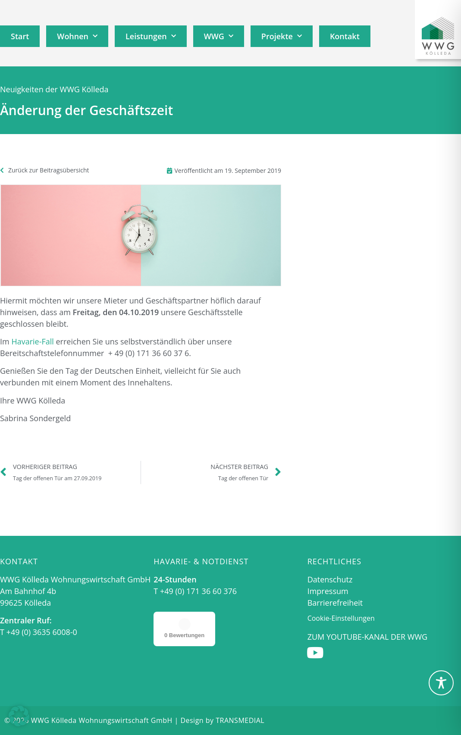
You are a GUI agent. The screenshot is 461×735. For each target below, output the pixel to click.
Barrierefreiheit (335, 602)
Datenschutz (330, 579)
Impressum (327, 591)
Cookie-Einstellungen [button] (341, 618)
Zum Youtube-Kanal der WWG (367, 637)
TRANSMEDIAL (240, 720)
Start (20, 36)
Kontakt (345, 36)
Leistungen (150, 36)
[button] (19, 716)
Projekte (281, 36)
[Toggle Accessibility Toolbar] (441, 682)
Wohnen (77, 36)
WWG (218, 36)
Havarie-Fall (32, 341)
